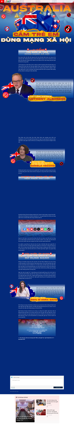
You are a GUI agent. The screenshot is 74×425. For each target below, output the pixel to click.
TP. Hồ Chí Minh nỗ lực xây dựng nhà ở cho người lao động (52, 402)
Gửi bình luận (58, 387)
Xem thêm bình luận (14, 391)
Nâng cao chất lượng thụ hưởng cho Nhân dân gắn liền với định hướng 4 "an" (24, 418)
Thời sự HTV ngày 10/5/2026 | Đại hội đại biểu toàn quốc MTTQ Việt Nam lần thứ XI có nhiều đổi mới (52, 412)
